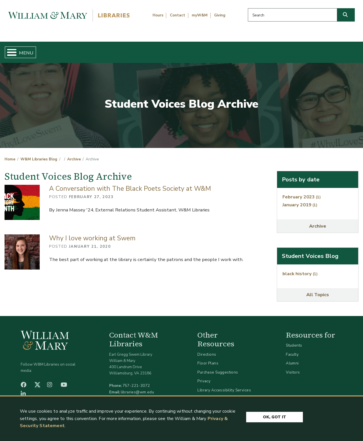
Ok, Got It (274, 416)
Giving (219, 15)
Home (27, 50)
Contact (177, 15)
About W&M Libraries (277, 50)
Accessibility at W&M (216, 394)
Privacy (203, 376)
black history (300, 269)
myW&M (200, 15)
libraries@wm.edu (137, 387)
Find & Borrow (75, 50)
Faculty (292, 349)
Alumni (292, 358)
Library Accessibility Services (224, 385)
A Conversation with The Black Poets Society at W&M (130, 183)
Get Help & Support (138, 50)
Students (294, 340)
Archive (74, 154)
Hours (158, 15)
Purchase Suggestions (217, 367)
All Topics (317, 290)
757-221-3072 (136, 381)
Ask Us (334, 50)
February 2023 (301, 192)
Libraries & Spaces (206, 50)
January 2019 (299, 200)
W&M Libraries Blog (38, 154)
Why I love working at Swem (92, 233)
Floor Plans (207, 358)
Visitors (293, 367)
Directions (206, 349)
